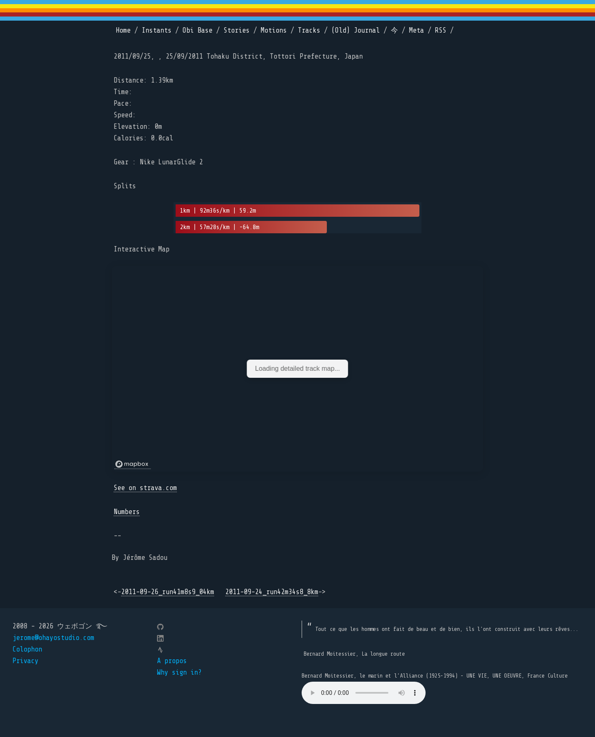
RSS (440, 30)
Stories (237, 30)
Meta (416, 30)
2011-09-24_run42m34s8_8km (271, 592)
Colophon (27, 649)
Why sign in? (179, 672)
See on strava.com (145, 488)
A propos (172, 661)
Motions (274, 30)
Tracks (309, 30)
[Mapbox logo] (132, 464)
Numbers (127, 512)
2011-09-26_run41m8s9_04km (167, 592)
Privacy (25, 661)
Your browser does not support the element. (364, 693)
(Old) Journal (355, 30)
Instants (156, 30)
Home (123, 30)
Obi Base (197, 30)
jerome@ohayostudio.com (53, 638)
